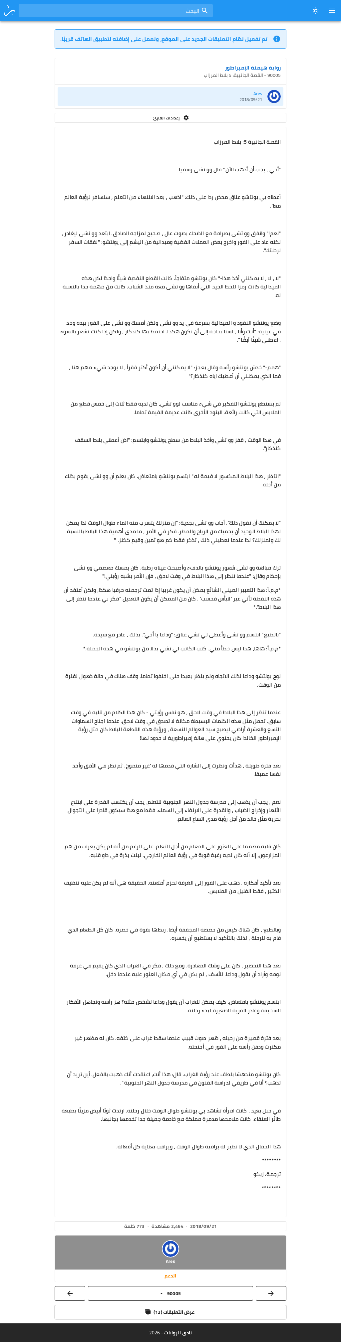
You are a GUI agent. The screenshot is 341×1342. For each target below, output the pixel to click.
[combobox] (116, 10)
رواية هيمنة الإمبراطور (253, 68)
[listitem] (170, 96)
